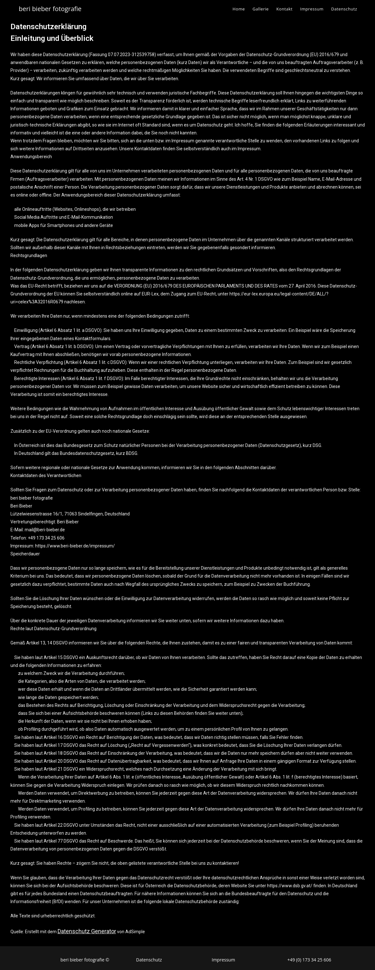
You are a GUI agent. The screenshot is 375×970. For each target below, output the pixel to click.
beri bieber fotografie (50, 8)
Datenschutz (149, 960)
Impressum (223, 960)
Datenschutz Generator (87, 931)
